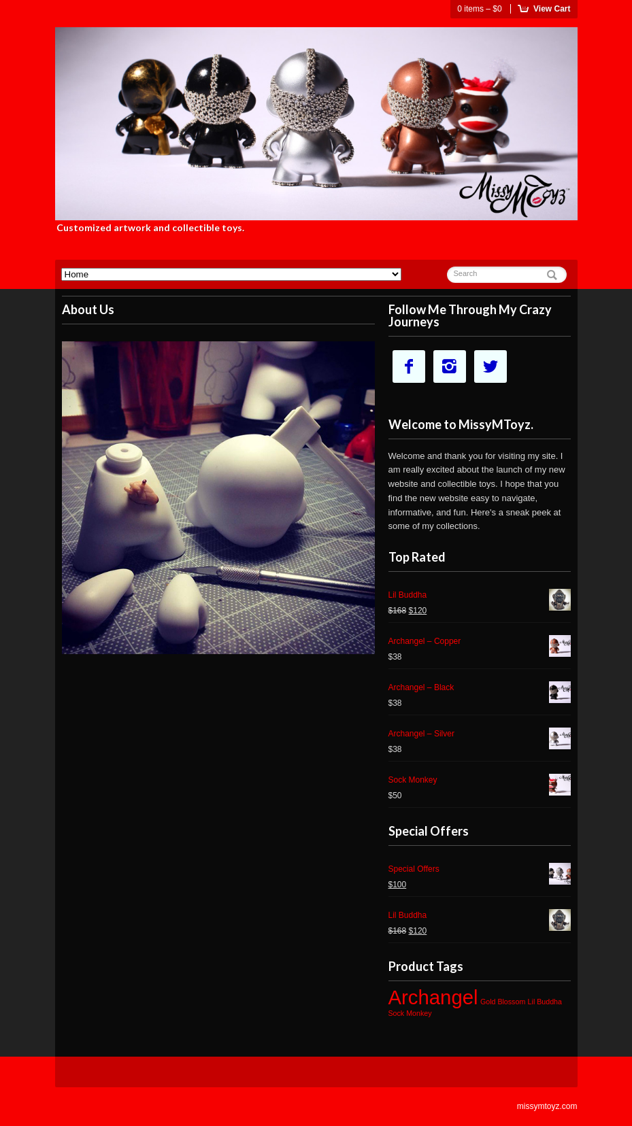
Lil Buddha (479, 596)
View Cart (551, 9)
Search (466, 273)
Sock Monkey (479, 781)
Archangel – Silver (479, 735)
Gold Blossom (502, 1001)
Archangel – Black (479, 689)
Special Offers (479, 870)
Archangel (433, 997)
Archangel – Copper (479, 643)
